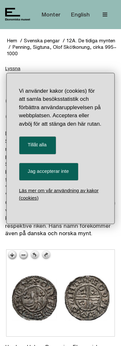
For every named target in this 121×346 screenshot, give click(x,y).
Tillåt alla (37, 144)
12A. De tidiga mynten (90, 40)
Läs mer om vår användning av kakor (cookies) (59, 194)
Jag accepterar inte (48, 171)
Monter (51, 14)
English (80, 14)
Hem (12, 40)
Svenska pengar (42, 40)
